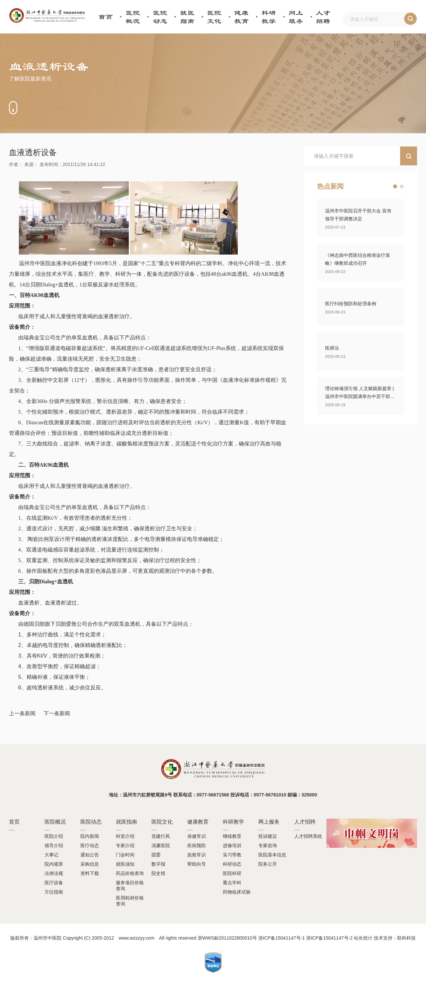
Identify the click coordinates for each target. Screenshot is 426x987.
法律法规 (53, 873)
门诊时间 (125, 854)
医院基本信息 (272, 854)
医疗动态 (89, 845)
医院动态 (160, 17)
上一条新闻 (22, 713)
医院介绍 (53, 836)
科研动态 (232, 864)
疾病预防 (196, 845)
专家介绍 (125, 845)
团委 (156, 854)
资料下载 (89, 873)
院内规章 (53, 864)
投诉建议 (267, 836)
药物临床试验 (237, 892)
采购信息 (89, 864)
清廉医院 (160, 845)
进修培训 (232, 845)
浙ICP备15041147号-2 (329, 938)
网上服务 (296, 17)
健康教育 (241, 17)
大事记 (51, 854)
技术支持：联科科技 (395, 938)
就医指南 (187, 17)
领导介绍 (53, 845)
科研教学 (268, 17)
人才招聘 (323, 17)
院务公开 (267, 864)
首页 (105, 16)
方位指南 (53, 892)
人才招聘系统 (308, 836)
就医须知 (125, 864)
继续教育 (232, 836)
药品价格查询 (130, 873)
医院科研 (232, 873)
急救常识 (196, 854)
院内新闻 (89, 836)
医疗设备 (53, 882)
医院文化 (214, 17)
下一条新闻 (56, 713)
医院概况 (133, 17)
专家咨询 (267, 845)
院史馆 (158, 873)
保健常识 (196, 836)
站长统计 (363, 938)
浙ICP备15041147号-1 (281, 938)
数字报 (158, 864)
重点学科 (232, 882)
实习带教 (232, 854)
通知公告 (89, 854)
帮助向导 (196, 864)
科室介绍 (125, 836)
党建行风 (160, 836)
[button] (395, 187)
